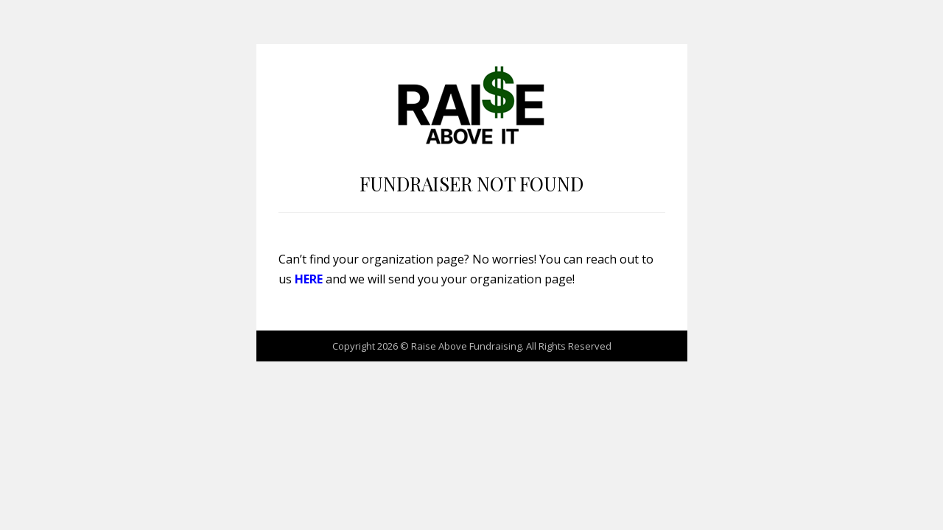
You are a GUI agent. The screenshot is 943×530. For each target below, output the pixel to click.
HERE (309, 279)
